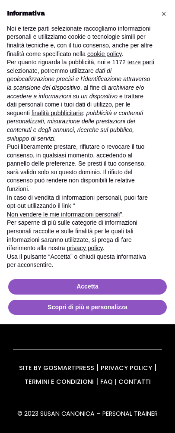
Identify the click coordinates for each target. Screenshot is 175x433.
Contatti (134, 381)
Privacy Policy (126, 368)
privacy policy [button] (85, 248)
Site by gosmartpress (56, 368)
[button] (164, 14)
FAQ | (109, 381)
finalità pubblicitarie (57, 113)
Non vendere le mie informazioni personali (63, 214)
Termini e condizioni (59, 381)
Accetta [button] (87, 286)
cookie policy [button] (104, 53)
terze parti (140, 62)
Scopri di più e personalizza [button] (87, 307)
